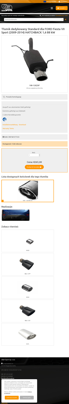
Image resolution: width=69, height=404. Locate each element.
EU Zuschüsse (5, 335)
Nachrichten (4, 354)
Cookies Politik (5, 337)
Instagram (6, 371)
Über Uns (4, 350)
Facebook (6, 368)
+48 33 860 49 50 (8, 377)
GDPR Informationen (7, 339)
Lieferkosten (5, 344)
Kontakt (3, 360)
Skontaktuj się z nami (62, 15)
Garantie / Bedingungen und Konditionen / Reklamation (16, 342)
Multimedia (4, 356)
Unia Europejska (50, 1)
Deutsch (63, 1)
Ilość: (33, 152)
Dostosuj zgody (27, 397)
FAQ (2, 358)
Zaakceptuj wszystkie (11, 397)
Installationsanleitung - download (14, 124)
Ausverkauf (4, 352)
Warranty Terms (8, 128)
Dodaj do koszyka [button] (34, 167)
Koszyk (61, 8)
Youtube (5, 366)
